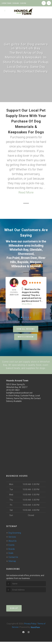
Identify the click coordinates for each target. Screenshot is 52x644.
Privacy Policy (30, 626)
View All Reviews (26, 328)
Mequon (35, 261)
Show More (27, 303)
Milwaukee (16, 245)
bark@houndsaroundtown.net (19, 395)
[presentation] (21, 599)
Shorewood (26, 253)
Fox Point (13, 257)
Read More (26, 192)
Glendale (36, 249)
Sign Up (14, 610)
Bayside (22, 261)
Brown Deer (29, 257)
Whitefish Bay (19, 249)
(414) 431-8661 (13, 392)
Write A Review (26, 336)
